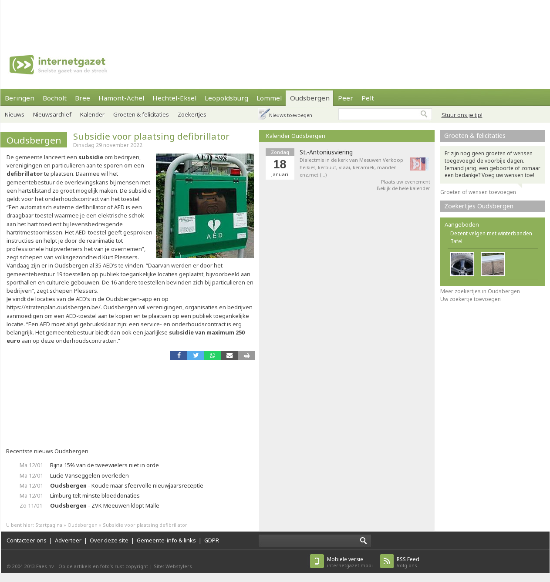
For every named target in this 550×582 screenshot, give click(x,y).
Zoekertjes (192, 114)
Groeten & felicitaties (141, 114)
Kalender (92, 114)
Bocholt (55, 98)
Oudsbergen (310, 98)
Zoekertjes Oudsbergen (478, 206)
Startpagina (48, 525)
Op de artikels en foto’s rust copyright (103, 566)
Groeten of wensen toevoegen (478, 192)
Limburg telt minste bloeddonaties (95, 495)
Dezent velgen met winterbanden (491, 233)
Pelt (367, 98)
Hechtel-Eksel (174, 98)
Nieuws (14, 114)
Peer (345, 98)
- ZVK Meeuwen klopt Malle (104, 505)
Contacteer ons (27, 540)
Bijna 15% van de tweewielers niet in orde (104, 465)
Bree (82, 98)
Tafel (456, 241)
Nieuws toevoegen (290, 115)
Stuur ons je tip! (462, 115)
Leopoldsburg (226, 98)
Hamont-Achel (121, 98)
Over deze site (109, 540)
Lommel (269, 98)
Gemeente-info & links (166, 540)
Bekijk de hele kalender (403, 188)
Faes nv (45, 566)
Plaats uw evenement (405, 181)
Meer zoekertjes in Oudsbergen (480, 291)
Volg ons (408, 562)
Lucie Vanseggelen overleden (89, 475)
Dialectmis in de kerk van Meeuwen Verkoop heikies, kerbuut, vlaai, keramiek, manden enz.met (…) (351, 167)
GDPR (211, 540)
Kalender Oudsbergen (295, 136)
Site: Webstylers (173, 566)
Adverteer (68, 540)
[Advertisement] (275, 19)
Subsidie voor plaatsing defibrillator (151, 136)
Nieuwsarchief (52, 114)
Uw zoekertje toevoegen (470, 299)
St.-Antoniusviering (326, 152)
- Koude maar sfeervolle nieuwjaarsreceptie (126, 485)
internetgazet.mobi (350, 562)
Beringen (19, 98)
